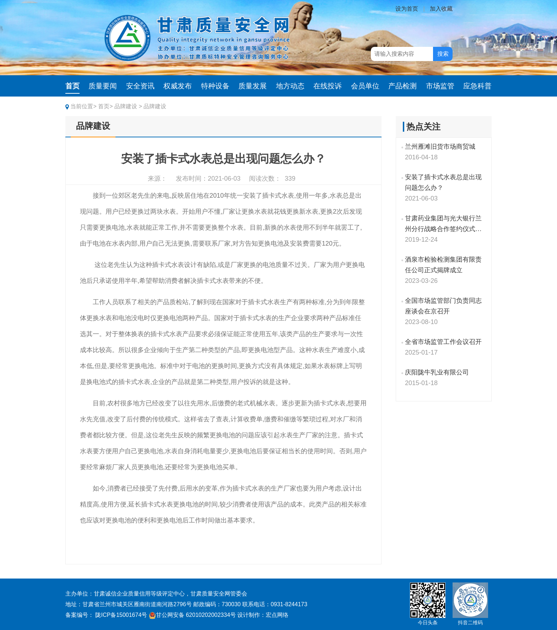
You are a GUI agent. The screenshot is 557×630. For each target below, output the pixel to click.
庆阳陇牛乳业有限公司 (437, 372)
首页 (72, 86)
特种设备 (215, 86)
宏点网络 (277, 615)
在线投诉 (327, 86)
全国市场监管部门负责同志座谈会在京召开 (443, 306)
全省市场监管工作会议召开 (443, 341)
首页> (105, 106)
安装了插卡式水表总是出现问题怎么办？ (443, 182)
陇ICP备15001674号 (121, 615)
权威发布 (177, 86)
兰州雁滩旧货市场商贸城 (440, 146)
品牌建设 (93, 126)
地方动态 (290, 86)
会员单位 (365, 86)
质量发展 (252, 86)
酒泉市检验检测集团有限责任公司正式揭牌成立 (443, 265)
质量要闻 (102, 86)
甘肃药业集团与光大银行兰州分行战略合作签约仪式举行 (443, 224)
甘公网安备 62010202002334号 (192, 615)
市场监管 (440, 86)
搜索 (443, 54)
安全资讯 (140, 86)
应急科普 (477, 86)
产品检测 (402, 86)
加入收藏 (441, 9)
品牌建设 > (128, 106)
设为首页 (406, 9)
